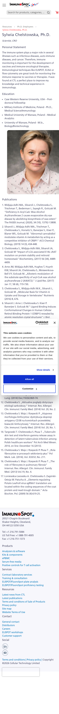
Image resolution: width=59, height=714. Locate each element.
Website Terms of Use (13, 612)
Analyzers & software (13, 551)
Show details (43, 370)
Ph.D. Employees (25, 26)
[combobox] (28, 9)
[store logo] (24, 5)
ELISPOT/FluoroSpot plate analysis (20, 581)
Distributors (8, 625)
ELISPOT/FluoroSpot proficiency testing (23, 585)
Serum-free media (11, 561)
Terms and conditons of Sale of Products (23, 601)
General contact (10, 621)
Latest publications (12, 598)
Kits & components (12, 554)
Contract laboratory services (17, 574)
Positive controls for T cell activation (21, 565)
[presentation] (20, 672)
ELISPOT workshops (12, 632)
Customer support (12, 635)
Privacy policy (9, 605)
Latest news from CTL (13, 594)
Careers (6, 628)
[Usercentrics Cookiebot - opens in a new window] (36, 323)
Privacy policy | (35, 659)
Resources (7, 26)
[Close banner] (55, 323)
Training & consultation (14, 578)
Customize (29, 388)
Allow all (29, 379)
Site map (6, 608)
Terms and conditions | (14, 659)
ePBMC (6, 558)
